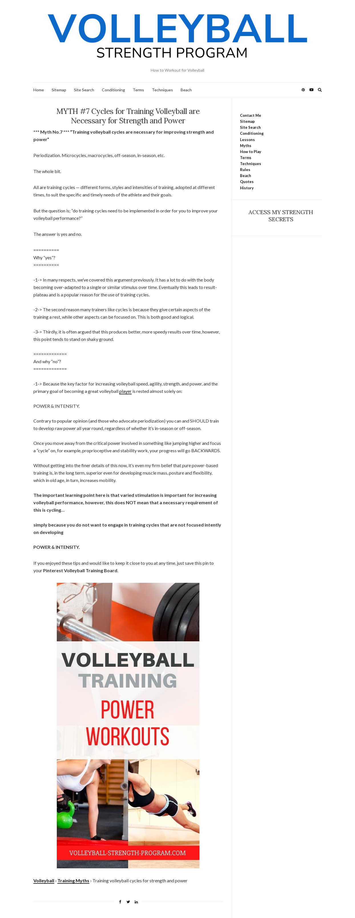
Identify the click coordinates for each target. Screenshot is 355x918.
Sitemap (59, 89)
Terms (138, 89)
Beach (186, 89)
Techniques (162, 89)
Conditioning (113, 89)
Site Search (84, 89)
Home (38, 89)
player (125, 391)
